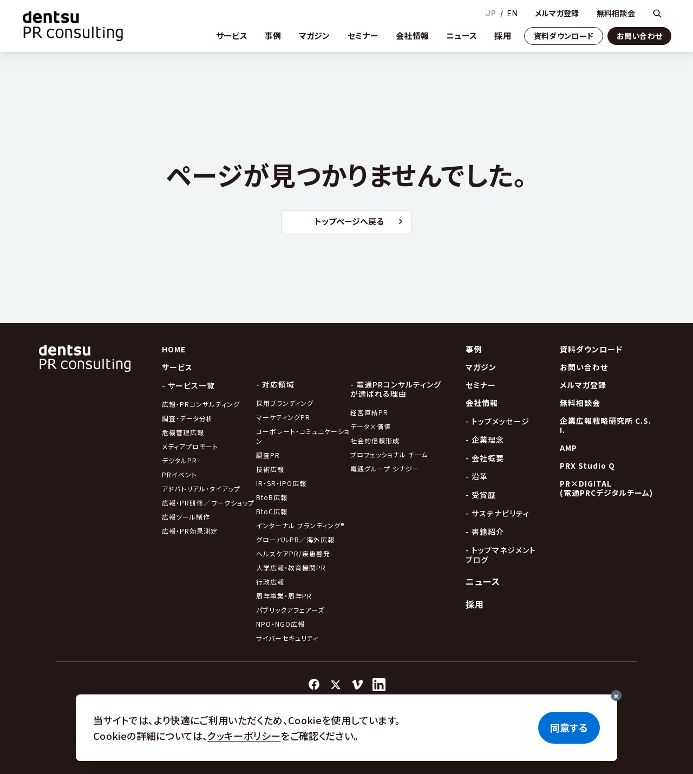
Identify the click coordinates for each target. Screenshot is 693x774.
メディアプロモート (190, 446)
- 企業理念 (485, 439)
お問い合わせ (640, 35)
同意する (569, 727)
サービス (231, 35)
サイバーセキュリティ (287, 637)
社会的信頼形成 (375, 440)
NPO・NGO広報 (280, 623)
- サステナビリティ (497, 513)
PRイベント (179, 474)
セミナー (363, 35)
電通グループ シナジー (385, 468)
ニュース (461, 35)
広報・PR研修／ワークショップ (208, 502)
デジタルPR (179, 460)
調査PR (268, 455)
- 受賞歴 (481, 494)
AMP (568, 447)
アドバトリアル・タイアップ (201, 488)
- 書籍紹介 (485, 531)
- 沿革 (477, 476)
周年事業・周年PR (284, 595)
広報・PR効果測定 (190, 530)
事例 (273, 35)
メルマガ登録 (557, 13)
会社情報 (412, 35)
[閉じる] (616, 695)
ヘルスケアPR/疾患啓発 (293, 553)
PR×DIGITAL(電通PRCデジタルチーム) (606, 488)
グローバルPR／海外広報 (295, 539)
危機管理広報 (183, 432)
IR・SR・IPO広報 (282, 483)
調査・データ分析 (187, 418)
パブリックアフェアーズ (290, 609)
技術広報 (270, 469)
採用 (502, 35)
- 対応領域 (275, 384)
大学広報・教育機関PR (291, 567)
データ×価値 (370, 426)
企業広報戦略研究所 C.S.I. (605, 425)
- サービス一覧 (188, 385)
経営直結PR (369, 412)
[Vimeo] (357, 684)
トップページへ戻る (358, 221)
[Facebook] (314, 684)
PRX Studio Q (587, 465)
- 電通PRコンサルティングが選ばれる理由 (395, 389)
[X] (335, 684)
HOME (174, 349)
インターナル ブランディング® (300, 525)
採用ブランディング (284, 403)
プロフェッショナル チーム (389, 454)
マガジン (314, 35)
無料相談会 (616, 13)
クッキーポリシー (243, 736)
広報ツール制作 (186, 516)
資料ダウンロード (563, 35)
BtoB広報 (271, 497)
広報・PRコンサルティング (201, 404)
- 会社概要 (485, 457)
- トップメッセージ (497, 421)
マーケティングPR (283, 417)
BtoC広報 (271, 511)
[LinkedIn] (378, 684)
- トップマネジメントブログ (501, 555)
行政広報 (270, 581)
